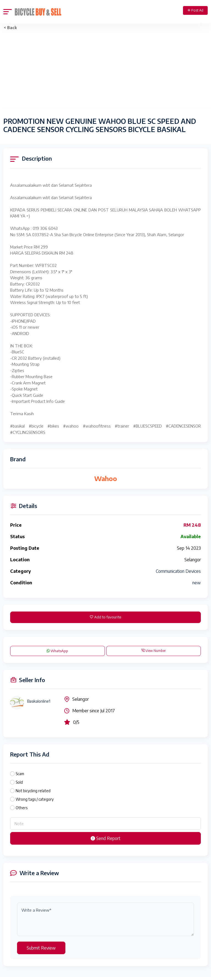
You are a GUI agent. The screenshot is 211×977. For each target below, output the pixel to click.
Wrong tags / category (35, 799)
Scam (20, 773)
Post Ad (195, 10)
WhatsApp (57, 651)
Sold (19, 782)
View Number (153, 651)
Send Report (105, 838)
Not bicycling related (33, 790)
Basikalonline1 (38, 701)
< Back (10, 27)
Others (21, 807)
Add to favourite (105, 617)
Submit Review (41, 948)
